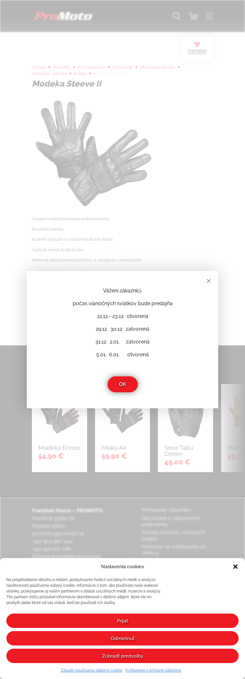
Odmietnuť (122, 638)
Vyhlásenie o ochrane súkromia (153, 670)
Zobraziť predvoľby (122, 656)
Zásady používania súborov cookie (91, 670)
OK (122, 384)
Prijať (122, 621)
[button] (235, 566)
